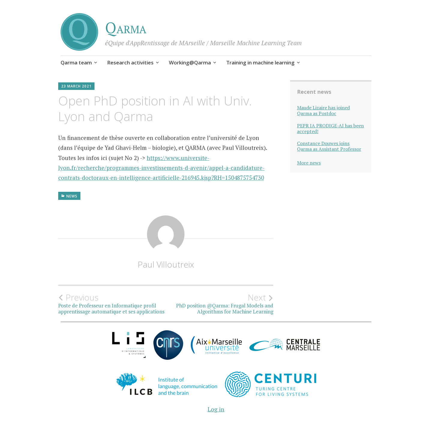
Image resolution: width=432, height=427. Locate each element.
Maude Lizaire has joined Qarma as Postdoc (323, 110)
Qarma (125, 27)
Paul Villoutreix (166, 264)
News (71, 196)
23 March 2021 (76, 86)
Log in (216, 409)
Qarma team (76, 62)
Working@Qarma (190, 62)
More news (309, 162)
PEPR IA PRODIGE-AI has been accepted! (330, 128)
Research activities (130, 62)
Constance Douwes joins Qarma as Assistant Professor (329, 146)
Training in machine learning (260, 62)
